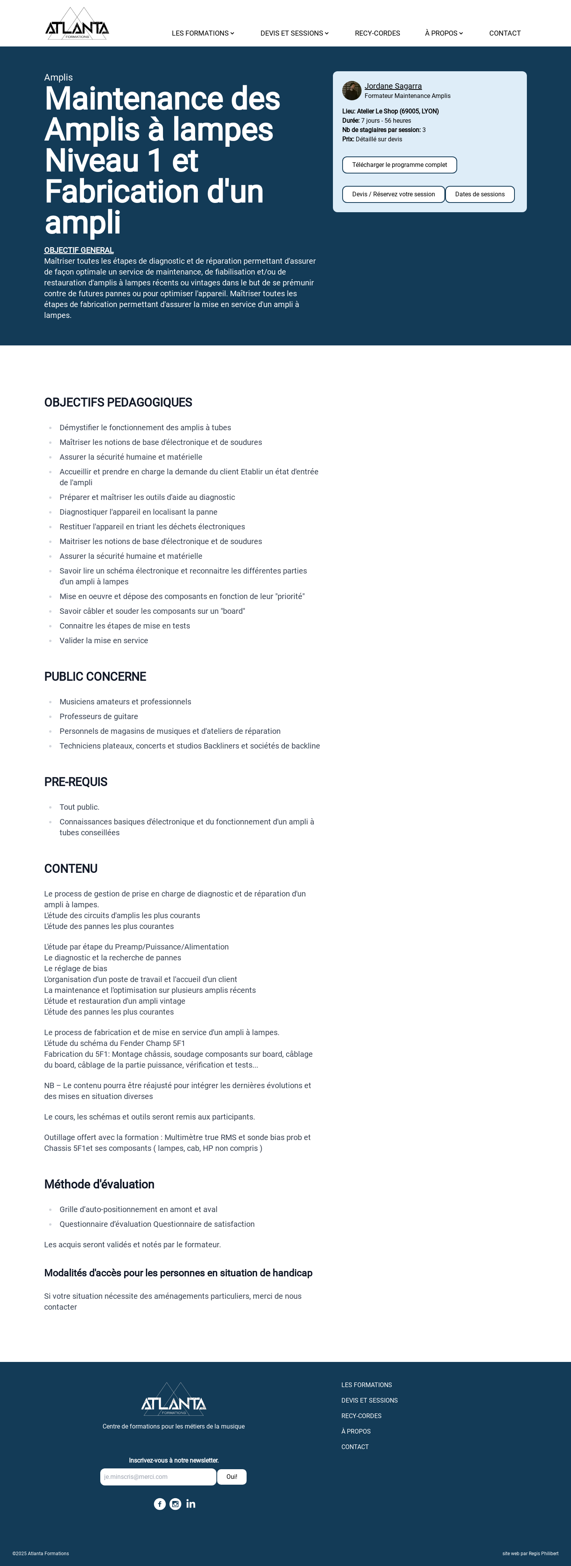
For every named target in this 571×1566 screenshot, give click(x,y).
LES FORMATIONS (366, 1385)
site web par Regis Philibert (530, 1553)
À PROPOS (356, 1431)
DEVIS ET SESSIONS (369, 1400)
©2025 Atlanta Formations (40, 1553)
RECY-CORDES (377, 33)
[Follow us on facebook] (158, 1504)
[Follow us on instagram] (173, 1504)
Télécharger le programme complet (399, 164)
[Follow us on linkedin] (189, 1504)
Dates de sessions (480, 194)
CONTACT (505, 33)
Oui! (231, 1476)
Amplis (58, 77)
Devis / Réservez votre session (393, 194)
